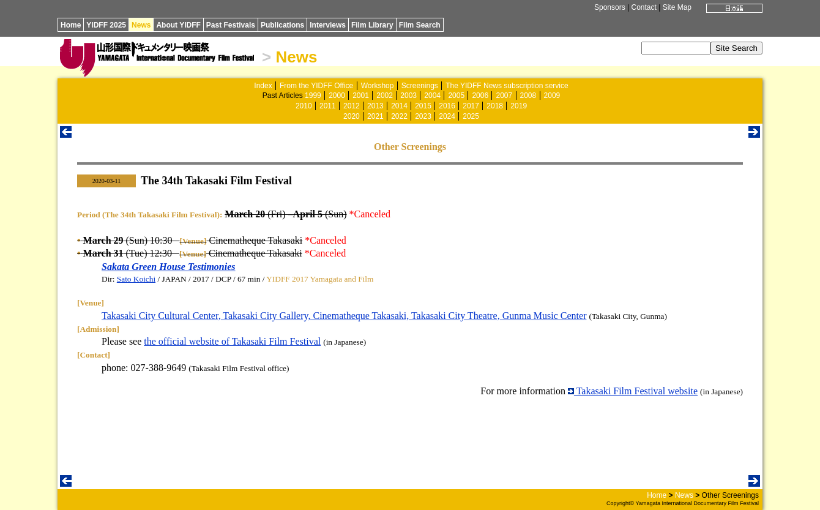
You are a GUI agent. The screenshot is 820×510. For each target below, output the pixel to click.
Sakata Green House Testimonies (169, 266)
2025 (471, 116)
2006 (480, 95)
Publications (282, 25)
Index (263, 85)
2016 (447, 106)
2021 (375, 116)
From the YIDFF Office (316, 85)
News (141, 25)
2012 (351, 106)
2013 (375, 106)
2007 (504, 95)
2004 (432, 95)
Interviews (328, 25)
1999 (313, 95)
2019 (518, 106)
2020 (351, 116)
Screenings (419, 85)
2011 (327, 106)
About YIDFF (178, 25)
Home (71, 25)
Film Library (372, 25)
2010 (304, 106)
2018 (494, 106)
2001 (360, 95)
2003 (408, 95)
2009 (552, 95)
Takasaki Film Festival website (633, 391)
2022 (399, 116)
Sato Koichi (136, 278)
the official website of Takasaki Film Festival (232, 341)
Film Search (420, 25)
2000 (337, 95)
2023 (423, 116)
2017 (471, 106)
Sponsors (609, 7)
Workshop (377, 85)
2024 (447, 116)
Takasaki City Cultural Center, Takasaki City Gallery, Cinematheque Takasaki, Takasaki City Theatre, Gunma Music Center (344, 315)
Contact (643, 7)
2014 (399, 106)
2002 (384, 95)
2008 (528, 95)
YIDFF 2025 (106, 25)
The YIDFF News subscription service (506, 85)
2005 (456, 95)
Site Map (677, 7)
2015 (423, 106)
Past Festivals (230, 25)
